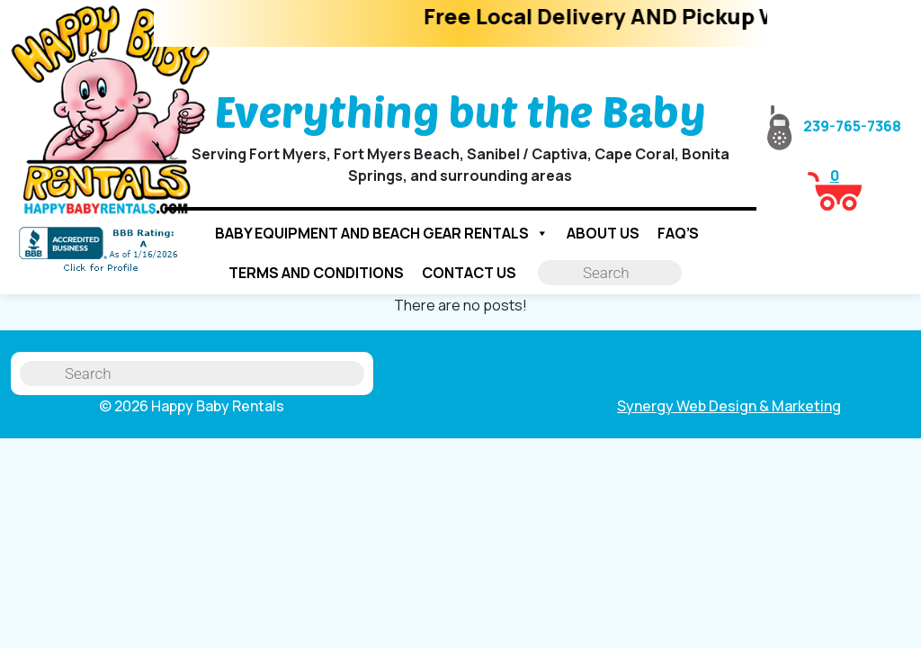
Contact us (469, 273)
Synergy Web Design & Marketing (729, 406)
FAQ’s (678, 233)
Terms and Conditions (316, 273)
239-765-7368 (834, 126)
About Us (603, 233)
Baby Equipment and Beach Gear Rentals (382, 233)
